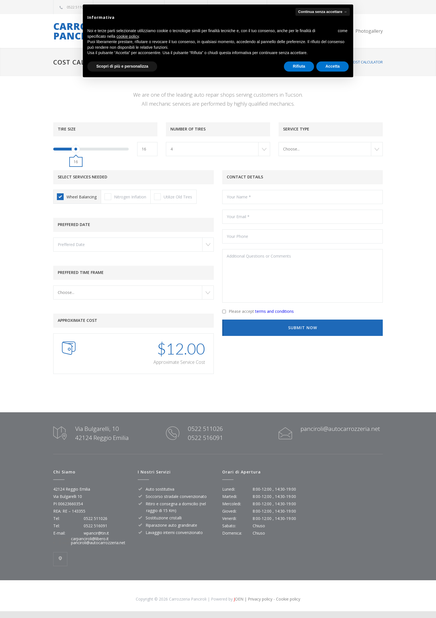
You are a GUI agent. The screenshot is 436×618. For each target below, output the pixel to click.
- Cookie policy (286, 599)
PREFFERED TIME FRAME (81, 272)
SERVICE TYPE (296, 129)
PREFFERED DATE (74, 224)
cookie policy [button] (128, 36)
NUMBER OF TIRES (188, 129)
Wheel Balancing (77, 196)
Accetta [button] (332, 66)
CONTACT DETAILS (245, 177)
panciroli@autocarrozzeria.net (340, 429)
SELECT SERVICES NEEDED (82, 177)
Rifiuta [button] (299, 66)
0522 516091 (205, 438)
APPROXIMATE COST (77, 320)
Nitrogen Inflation (125, 196)
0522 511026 (77, 7)
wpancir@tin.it (96, 533)
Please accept (261, 311)
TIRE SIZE (67, 129)
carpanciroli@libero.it (90, 538)
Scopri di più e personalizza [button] (122, 66)
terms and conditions (274, 311)
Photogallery (369, 31)
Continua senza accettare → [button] (322, 12)
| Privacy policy (257, 599)
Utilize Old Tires (173, 196)
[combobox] (218, 149)
